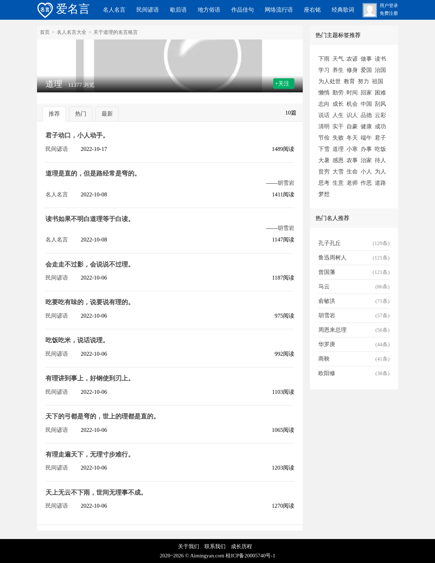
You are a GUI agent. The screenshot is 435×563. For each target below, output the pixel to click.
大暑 (324, 160)
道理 (338, 149)
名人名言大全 (71, 32)
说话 (324, 115)
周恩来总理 (332, 330)
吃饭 (380, 149)
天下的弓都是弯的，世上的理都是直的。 (102, 416)
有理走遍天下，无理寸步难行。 (89, 454)
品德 (366, 115)
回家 (366, 93)
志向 (324, 104)
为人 (380, 172)
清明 (324, 126)
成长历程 (241, 546)
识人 (352, 115)
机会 (352, 104)
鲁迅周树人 (332, 258)
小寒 (352, 149)
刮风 (380, 104)
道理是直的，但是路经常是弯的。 (93, 173)
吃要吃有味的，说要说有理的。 (89, 302)
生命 (352, 172)
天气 (338, 59)
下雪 (324, 149)
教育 (349, 81)
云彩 (380, 115)
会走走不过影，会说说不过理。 (89, 264)
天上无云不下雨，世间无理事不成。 (96, 492)
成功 (380, 126)
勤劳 (338, 93)
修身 (352, 70)
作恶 (366, 183)
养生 (338, 70)
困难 (380, 93)
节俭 (324, 138)
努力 (363, 81)
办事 (366, 149)
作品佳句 (242, 10)
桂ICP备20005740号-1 (250, 555)
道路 (380, 183)
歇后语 (178, 10)
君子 (380, 138)
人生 (338, 115)
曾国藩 (326, 272)
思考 (324, 183)
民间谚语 (147, 10)
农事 (352, 160)
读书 (380, 59)
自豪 (352, 126)
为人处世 (329, 81)
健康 (366, 126)
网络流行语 (279, 10)
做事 (366, 59)
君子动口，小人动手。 (77, 135)
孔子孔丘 (329, 243)
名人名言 (114, 10)
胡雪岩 (285, 183)
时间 (352, 93)
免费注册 (389, 13)
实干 (338, 126)
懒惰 (324, 93)
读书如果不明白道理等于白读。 (89, 218)
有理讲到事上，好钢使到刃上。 (89, 378)
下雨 (324, 59)
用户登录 (389, 5)
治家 (366, 160)
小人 (366, 172)
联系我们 (215, 546)
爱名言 (63, 8)
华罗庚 (326, 344)
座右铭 (312, 10)
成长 (338, 104)
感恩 (338, 160)
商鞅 (324, 359)
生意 (338, 183)
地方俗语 (209, 10)
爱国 (366, 70)
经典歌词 (343, 10)
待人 (380, 160)
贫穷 (324, 172)
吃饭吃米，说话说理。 (77, 340)
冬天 (352, 138)
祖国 (377, 81)
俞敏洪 (326, 301)
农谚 (352, 59)
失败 (338, 138)
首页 (45, 32)
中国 (366, 104)
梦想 (324, 194)
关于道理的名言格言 (115, 32)
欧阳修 (326, 373)
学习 (324, 70)
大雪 (338, 172)
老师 (352, 183)
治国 (380, 70)
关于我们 (188, 546)
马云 (324, 286)
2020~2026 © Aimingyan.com (192, 555)
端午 (366, 138)
